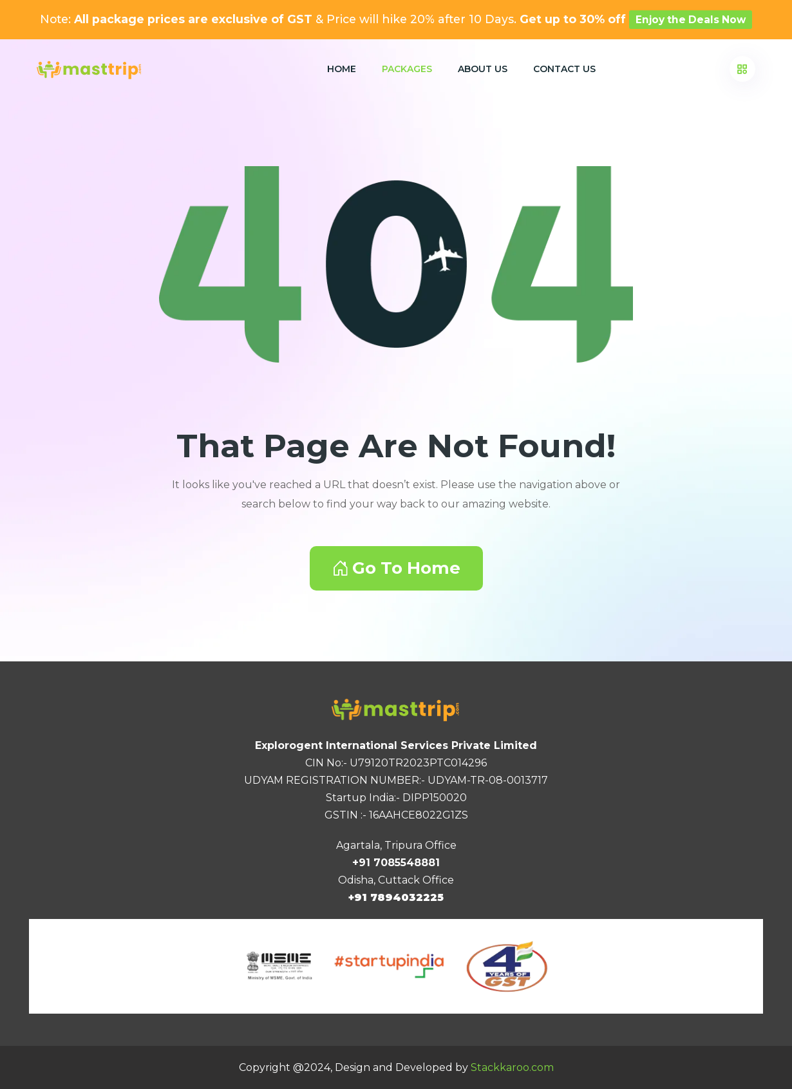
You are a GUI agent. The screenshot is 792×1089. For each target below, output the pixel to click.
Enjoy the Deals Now (691, 20)
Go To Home (396, 568)
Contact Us (564, 69)
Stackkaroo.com (512, 1067)
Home (341, 69)
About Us (482, 69)
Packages (407, 69)
